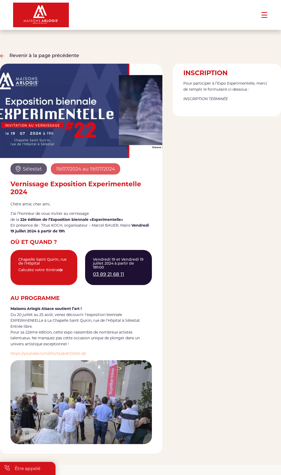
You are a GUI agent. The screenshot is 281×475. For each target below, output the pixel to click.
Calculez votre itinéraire (40, 270)
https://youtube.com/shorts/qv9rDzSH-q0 (48, 353)
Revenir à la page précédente (39, 55)
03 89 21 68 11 (108, 274)
